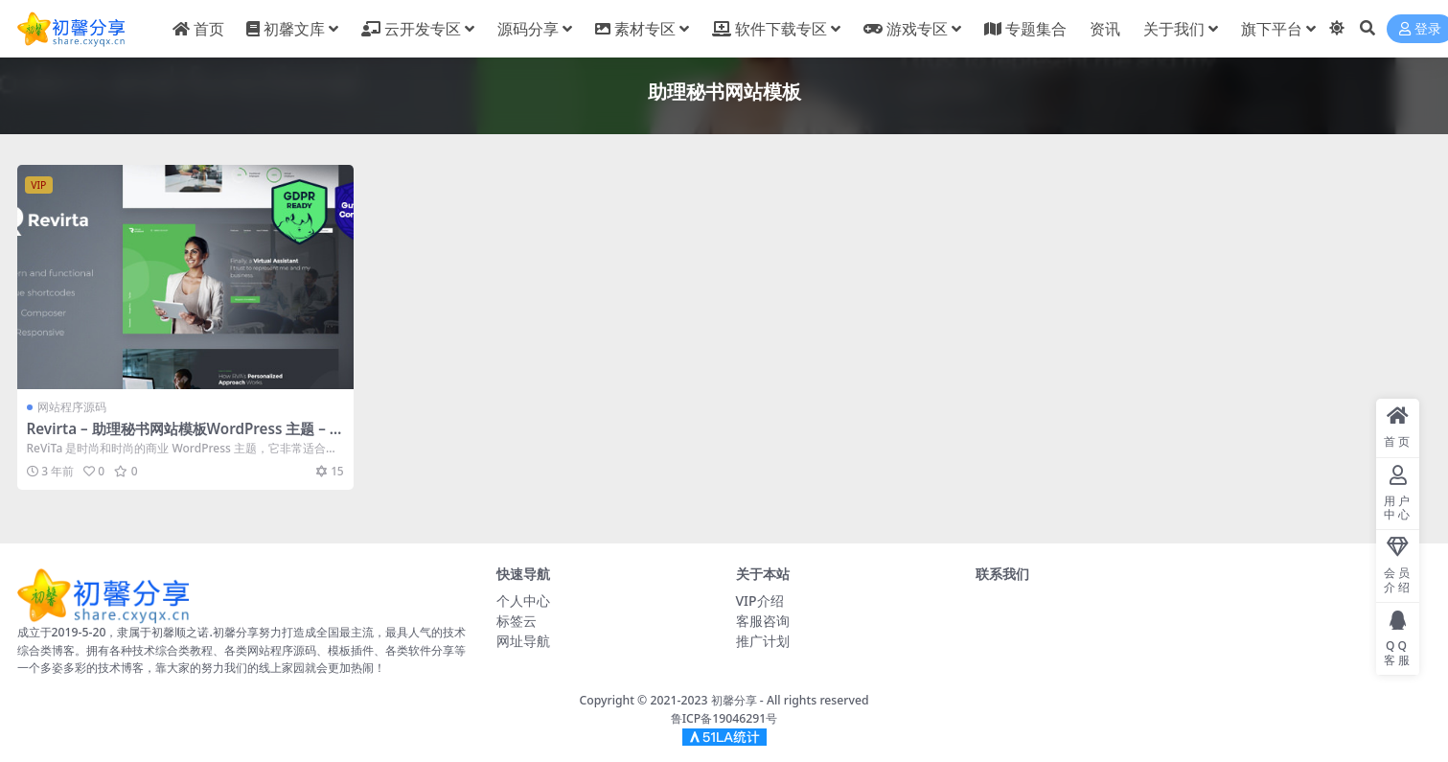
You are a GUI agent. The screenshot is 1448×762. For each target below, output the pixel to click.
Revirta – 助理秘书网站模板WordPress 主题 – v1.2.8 (182, 437)
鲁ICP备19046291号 (724, 718)
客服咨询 (763, 621)
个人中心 (523, 600)
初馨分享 (734, 700)
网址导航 (523, 641)
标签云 (516, 621)
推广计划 (763, 641)
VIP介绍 (760, 600)
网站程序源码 (71, 407)
